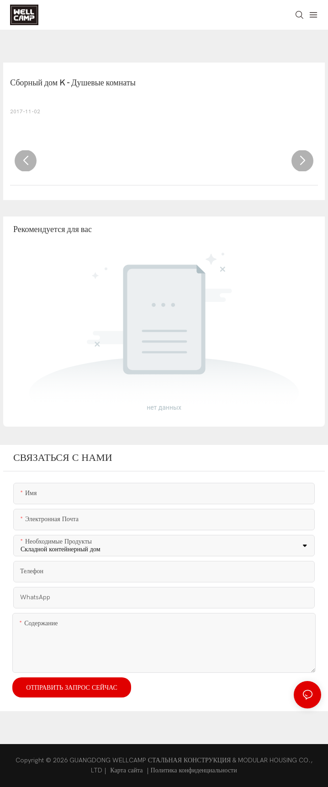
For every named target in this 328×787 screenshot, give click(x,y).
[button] (26, 161)
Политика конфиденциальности (194, 770)
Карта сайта (126, 770)
